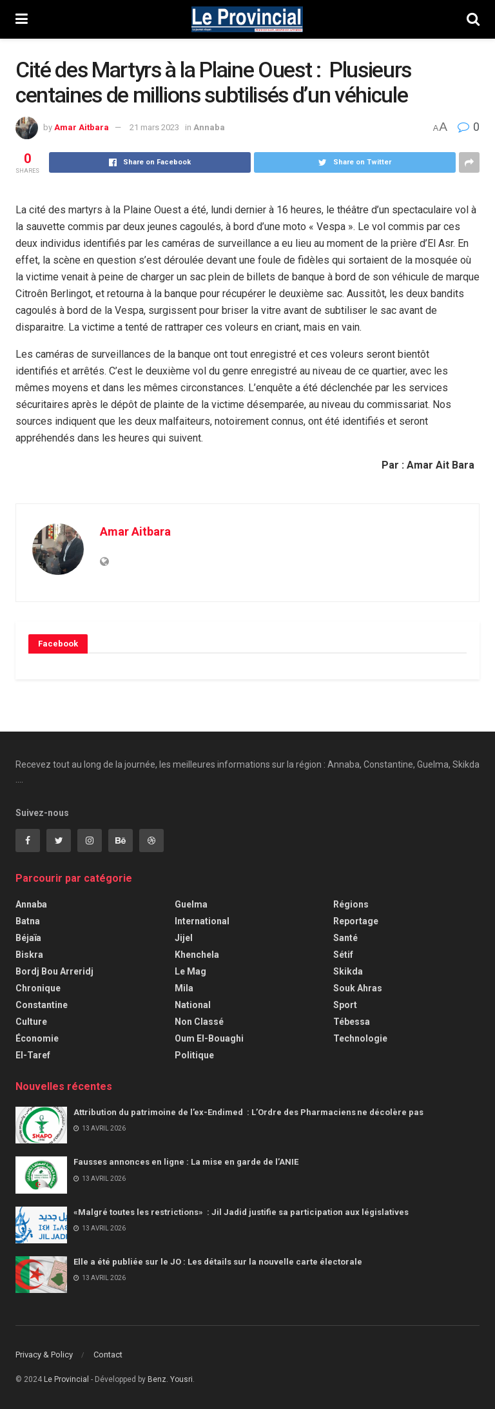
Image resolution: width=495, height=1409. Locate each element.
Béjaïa (28, 938)
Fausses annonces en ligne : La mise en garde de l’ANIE (185, 1162)
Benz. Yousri (170, 1379)
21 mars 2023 (154, 127)
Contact (107, 1354)
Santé (345, 938)
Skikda (348, 971)
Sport (345, 1005)
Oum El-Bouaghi (209, 1038)
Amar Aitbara (81, 127)
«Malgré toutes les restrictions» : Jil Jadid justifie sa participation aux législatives (242, 1212)
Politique (194, 1055)
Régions (351, 904)
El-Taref (32, 1055)
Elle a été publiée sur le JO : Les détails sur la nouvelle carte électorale (217, 1262)
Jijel (184, 938)
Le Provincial (66, 1379)
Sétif (343, 954)
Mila (184, 988)
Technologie (360, 1038)
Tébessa (351, 1021)
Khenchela (197, 954)
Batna (27, 921)
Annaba (209, 127)
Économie (37, 1038)
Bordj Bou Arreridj (54, 971)
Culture (31, 1021)
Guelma (191, 904)
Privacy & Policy (44, 1354)
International (202, 921)
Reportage (355, 921)
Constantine (41, 1005)
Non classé (199, 1021)
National (193, 1005)
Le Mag (190, 971)
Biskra (29, 954)
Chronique (38, 988)
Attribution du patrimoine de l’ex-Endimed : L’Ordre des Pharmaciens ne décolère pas (249, 1112)
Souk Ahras (357, 988)
